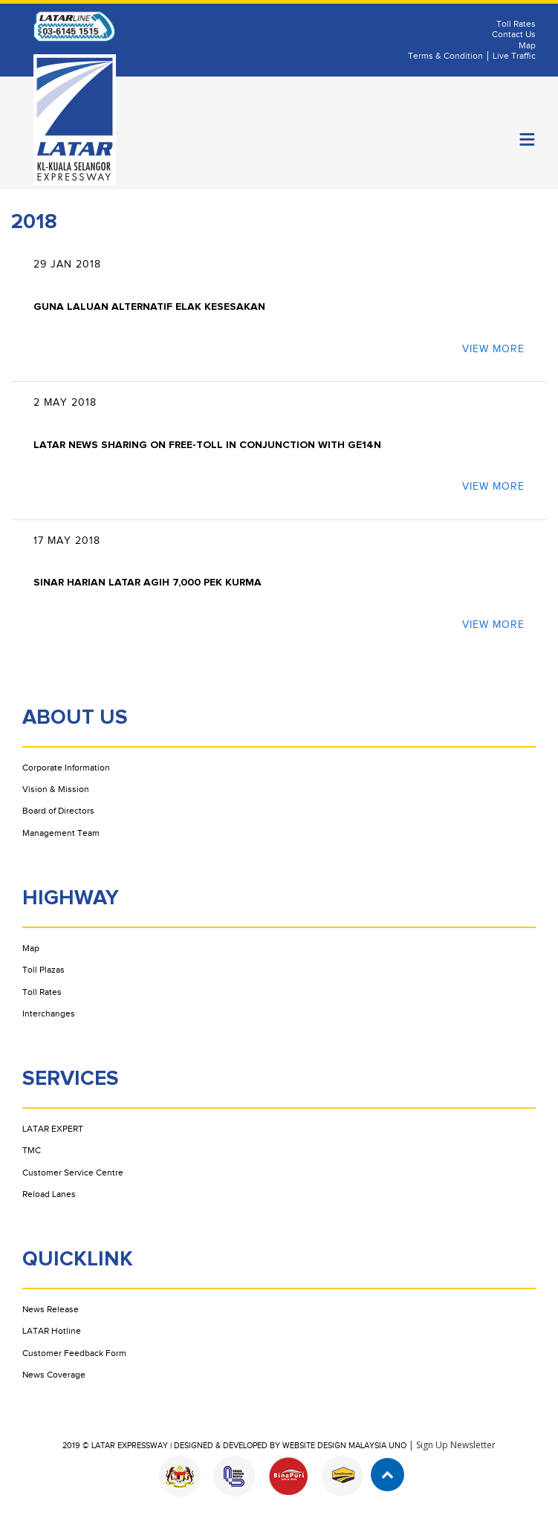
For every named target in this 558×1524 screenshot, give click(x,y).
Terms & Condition (445, 56)
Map (527, 45)
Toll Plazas (43, 969)
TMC (31, 1150)
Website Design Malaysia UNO (344, 1445)
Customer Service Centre (72, 1172)
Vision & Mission (55, 789)
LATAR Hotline (51, 1331)
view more (493, 349)
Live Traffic (514, 56)
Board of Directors (58, 810)
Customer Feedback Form (74, 1353)
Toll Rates (516, 24)
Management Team (61, 833)
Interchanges (48, 1013)
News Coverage (53, 1374)
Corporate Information (66, 767)
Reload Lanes (49, 1194)
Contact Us (514, 34)
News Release (50, 1309)
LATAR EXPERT (52, 1128)
